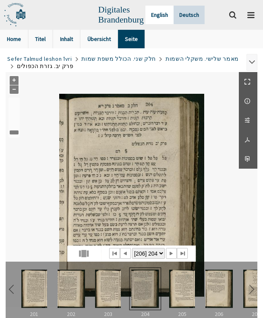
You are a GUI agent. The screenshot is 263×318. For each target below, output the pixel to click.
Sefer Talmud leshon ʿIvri (39, 58)
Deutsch (189, 15)
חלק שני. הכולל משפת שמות (118, 58)
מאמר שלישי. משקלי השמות (202, 58)
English (159, 15)
